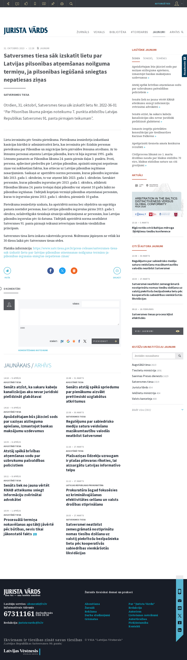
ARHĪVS (175, 32)
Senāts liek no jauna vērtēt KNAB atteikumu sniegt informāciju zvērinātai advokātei (27, 492)
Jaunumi (44, 48)
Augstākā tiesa (12, 382)
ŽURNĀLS (83, 32)
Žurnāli (90, 607)
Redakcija (135, 607)
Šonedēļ (148, 58)
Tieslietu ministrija (144, 370)
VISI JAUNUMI (157, 331)
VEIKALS (99, 32)
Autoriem (135, 611)
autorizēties (162, 3)
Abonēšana (92, 604)
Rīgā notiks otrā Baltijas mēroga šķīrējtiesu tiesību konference (153, 229)
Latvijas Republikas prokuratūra (84, 485)
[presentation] (101, 331)
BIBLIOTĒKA (117, 32)
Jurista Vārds (140, 387)
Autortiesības (138, 619)
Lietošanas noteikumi (143, 615)
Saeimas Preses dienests (147, 376)
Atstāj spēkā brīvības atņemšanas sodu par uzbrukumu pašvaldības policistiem (24, 458)
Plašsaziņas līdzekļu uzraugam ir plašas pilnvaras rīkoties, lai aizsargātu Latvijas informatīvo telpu (93, 462)
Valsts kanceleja (142, 398)
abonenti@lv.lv (37, 604)
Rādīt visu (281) (157, 410)
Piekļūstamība (138, 622)
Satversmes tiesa (16, 94)
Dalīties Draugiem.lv (74, 270)
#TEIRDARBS (139, 32)
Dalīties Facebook (50, 270)
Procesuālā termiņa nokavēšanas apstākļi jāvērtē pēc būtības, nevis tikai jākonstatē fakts (29, 526)
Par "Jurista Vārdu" (142, 604)
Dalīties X (62, 270)
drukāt (117, 277)
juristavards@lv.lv (31, 622)
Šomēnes (161, 58)
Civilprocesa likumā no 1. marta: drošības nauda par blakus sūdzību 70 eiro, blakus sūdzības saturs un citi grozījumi (156, 160)
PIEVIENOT (101, 341)
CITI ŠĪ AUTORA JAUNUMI (147, 246)
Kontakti (134, 626)
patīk (7, 277)
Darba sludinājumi (97, 615)
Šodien (136, 58)
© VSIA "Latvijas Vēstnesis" (104, 640)
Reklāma (91, 611)
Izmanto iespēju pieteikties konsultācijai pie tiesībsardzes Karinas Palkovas (151, 132)
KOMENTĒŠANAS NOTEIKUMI (33, 350)
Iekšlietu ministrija (144, 393)
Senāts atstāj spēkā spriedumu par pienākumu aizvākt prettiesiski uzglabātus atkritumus (92, 394)
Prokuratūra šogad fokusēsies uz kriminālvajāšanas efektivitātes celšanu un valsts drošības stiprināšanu (92, 497)
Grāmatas (91, 619)
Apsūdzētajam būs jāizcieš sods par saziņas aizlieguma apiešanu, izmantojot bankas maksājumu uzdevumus (31, 423)
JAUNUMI (159, 32)
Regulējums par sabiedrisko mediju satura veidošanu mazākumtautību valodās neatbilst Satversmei (90, 428)
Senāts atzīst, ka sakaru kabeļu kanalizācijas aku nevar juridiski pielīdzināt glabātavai (31, 392)
